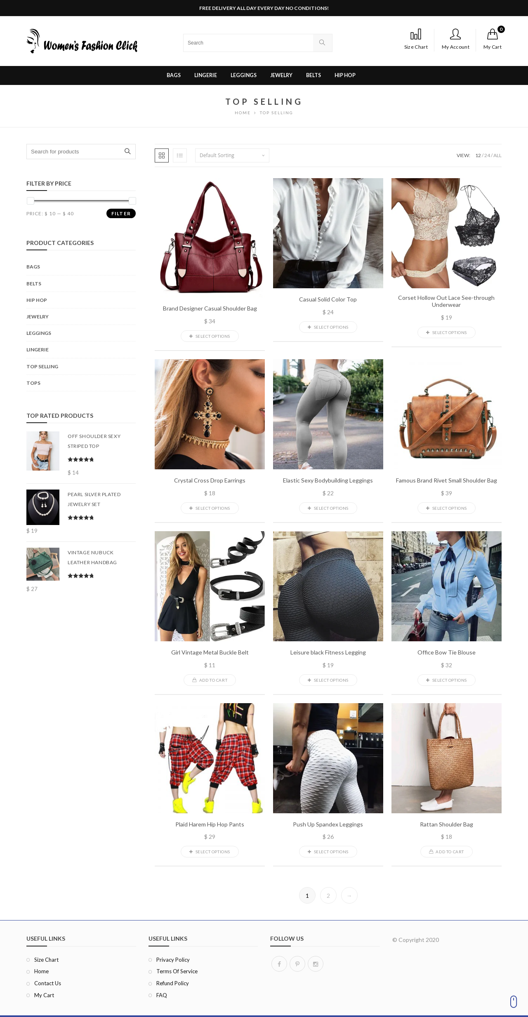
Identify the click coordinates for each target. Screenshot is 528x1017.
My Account (455, 39)
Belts (33, 283)
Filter (121, 213)
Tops (33, 383)
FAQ (161, 995)
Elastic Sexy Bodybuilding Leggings (328, 480)
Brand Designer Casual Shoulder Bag (210, 308)
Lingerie (37, 349)
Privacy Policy (173, 959)
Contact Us (47, 983)
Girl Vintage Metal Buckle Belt (210, 652)
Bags (33, 267)
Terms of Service (177, 971)
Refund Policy (172, 983)
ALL (497, 155)
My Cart (44, 995)
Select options (209, 336)
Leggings (38, 333)
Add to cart (209, 680)
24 (487, 155)
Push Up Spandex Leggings (328, 824)
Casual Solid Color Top (328, 299)
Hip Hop (36, 300)
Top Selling (42, 366)
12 (478, 155)
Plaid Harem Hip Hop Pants (209, 824)
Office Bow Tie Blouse (446, 652)
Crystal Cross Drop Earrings (209, 480)
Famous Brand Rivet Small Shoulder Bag (446, 480)
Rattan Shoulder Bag (446, 824)
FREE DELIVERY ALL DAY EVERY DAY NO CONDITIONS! (264, 8)
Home (41, 971)
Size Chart (416, 39)
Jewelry (37, 316)
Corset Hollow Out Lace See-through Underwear (446, 301)
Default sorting (217, 155)
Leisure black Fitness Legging (328, 652)
